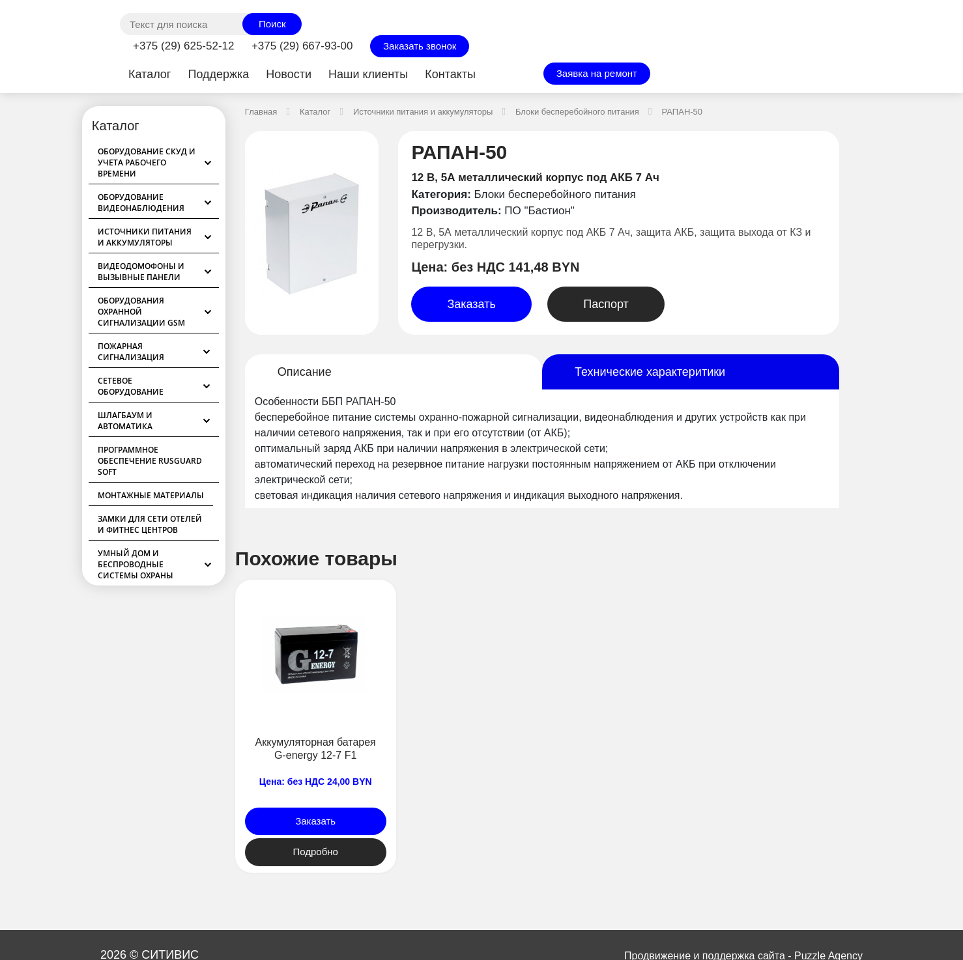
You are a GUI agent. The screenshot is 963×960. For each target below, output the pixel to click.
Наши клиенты (368, 74)
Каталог (149, 74)
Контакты (450, 74)
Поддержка (218, 74)
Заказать (471, 304)
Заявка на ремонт (596, 73)
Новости (288, 74)
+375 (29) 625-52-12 (183, 46)
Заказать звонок (419, 45)
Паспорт (606, 304)
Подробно (315, 851)
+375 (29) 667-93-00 (302, 46)
